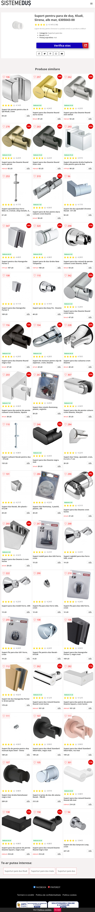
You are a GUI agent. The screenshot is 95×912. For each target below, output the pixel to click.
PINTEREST (54, 887)
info (28, 115)
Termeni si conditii (25, 895)
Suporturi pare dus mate (42, 871)
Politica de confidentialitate (48, 895)
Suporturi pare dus (66, 871)
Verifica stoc (71, 45)
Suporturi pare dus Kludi (16, 871)
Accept (57, 909)
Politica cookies (70, 895)
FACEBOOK (39, 887)
